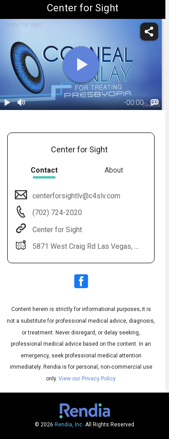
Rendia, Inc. (69, 424)
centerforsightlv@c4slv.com (75, 196)
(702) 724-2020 (56, 212)
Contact (44, 170)
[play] (81, 64)
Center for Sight (56, 229)
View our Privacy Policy (87, 378)
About (114, 170)
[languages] (154, 103)
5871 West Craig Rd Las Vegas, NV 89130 (98, 246)
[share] (149, 32)
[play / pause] (7, 103)
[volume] (21, 103)
